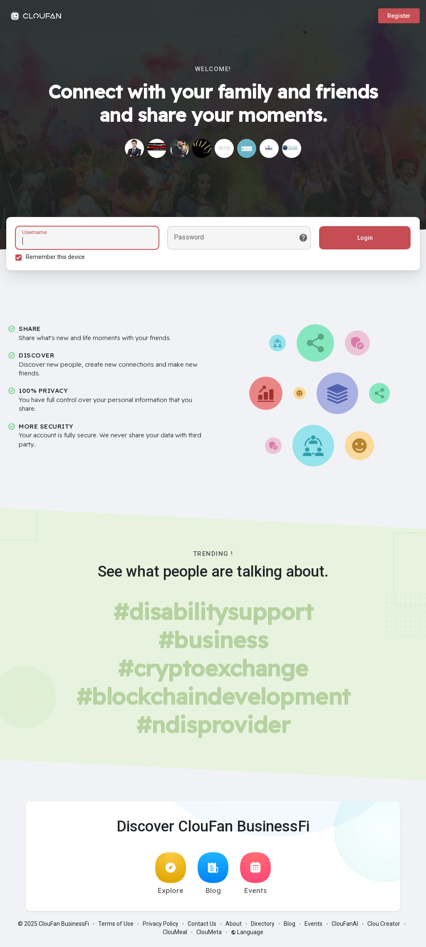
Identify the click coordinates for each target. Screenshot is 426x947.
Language (247, 934)
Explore (170, 876)
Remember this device (56, 258)
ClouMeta (209, 934)
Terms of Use (116, 926)
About (233, 926)
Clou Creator (383, 926)
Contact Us (202, 926)
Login (364, 239)
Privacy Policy (160, 926)
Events (255, 876)
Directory (263, 926)
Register (399, 15)
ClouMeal (175, 934)
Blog (213, 876)
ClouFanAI (345, 926)
